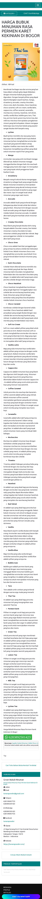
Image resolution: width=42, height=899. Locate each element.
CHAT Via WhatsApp (31, 13)
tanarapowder (8, 821)
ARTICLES (7, 892)
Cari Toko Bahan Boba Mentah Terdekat (21, 765)
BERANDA (7, 887)
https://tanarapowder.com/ (14, 844)
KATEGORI (9, 13)
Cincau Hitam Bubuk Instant (21, 855)
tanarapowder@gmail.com (13, 794)
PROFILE (6, 890)
